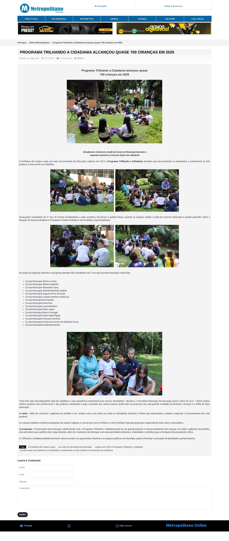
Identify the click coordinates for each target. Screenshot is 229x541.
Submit (22, 515)
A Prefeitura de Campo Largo (41, 447)
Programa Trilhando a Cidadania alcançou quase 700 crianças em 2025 (87, 42)
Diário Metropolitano (39, 42)
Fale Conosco (124, 526)
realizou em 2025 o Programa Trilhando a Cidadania (119, 447)
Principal (21, 42)
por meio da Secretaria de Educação (75, 447)
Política (80, 58)
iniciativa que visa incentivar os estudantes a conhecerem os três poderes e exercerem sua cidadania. (66, 450)
